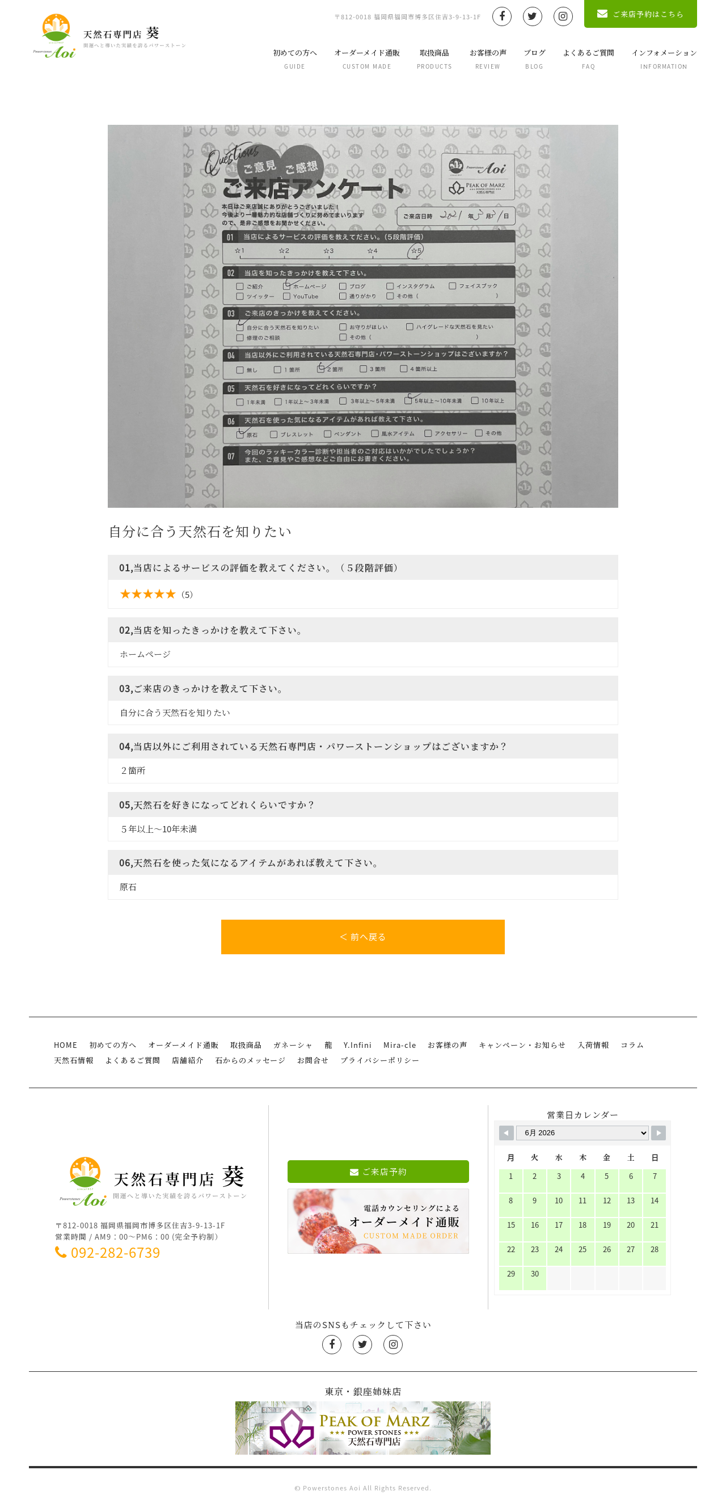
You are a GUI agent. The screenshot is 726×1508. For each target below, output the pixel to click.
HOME (66, 1044)
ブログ (535, 58)
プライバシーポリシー (380, 1060)
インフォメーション (664, 58)
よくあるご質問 (588, 58)
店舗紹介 (188, 1060)
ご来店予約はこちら (640, 14)
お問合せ (313, 1060)
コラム (632, 1044)
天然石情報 (74, 1060)
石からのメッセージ (250, 1060)
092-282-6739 (108, 1252)
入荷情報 (593, 1044)
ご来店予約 (378, 1171)
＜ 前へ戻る (363, 936)
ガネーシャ (293, 1044)
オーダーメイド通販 (367, 58)
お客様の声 (488, 58)
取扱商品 (435, 58)
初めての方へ (295, 58)
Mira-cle (399, 1044)
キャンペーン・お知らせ (522, 1044)
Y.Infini (358, 1044)
